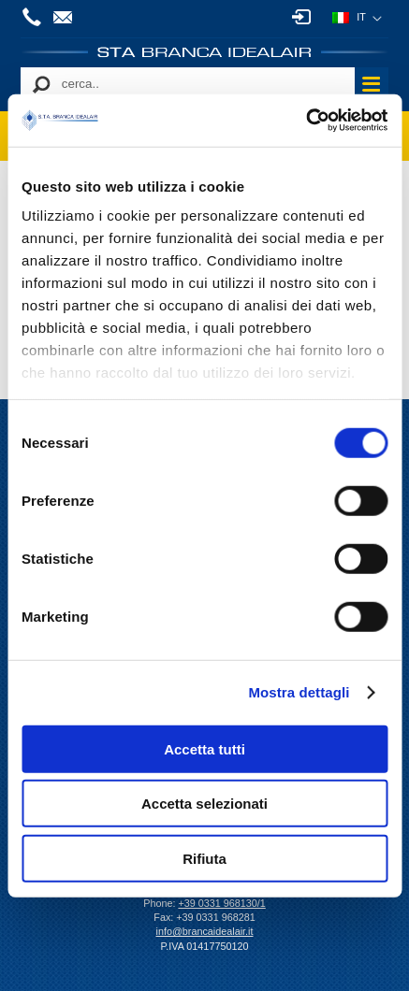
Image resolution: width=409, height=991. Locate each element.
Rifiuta (204, 858)
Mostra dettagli (298, 692)
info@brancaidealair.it (65, 17)
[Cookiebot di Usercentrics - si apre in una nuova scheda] (305, 120)
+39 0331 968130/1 (35, 17)
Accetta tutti (204, 748)
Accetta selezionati (204, 803)
